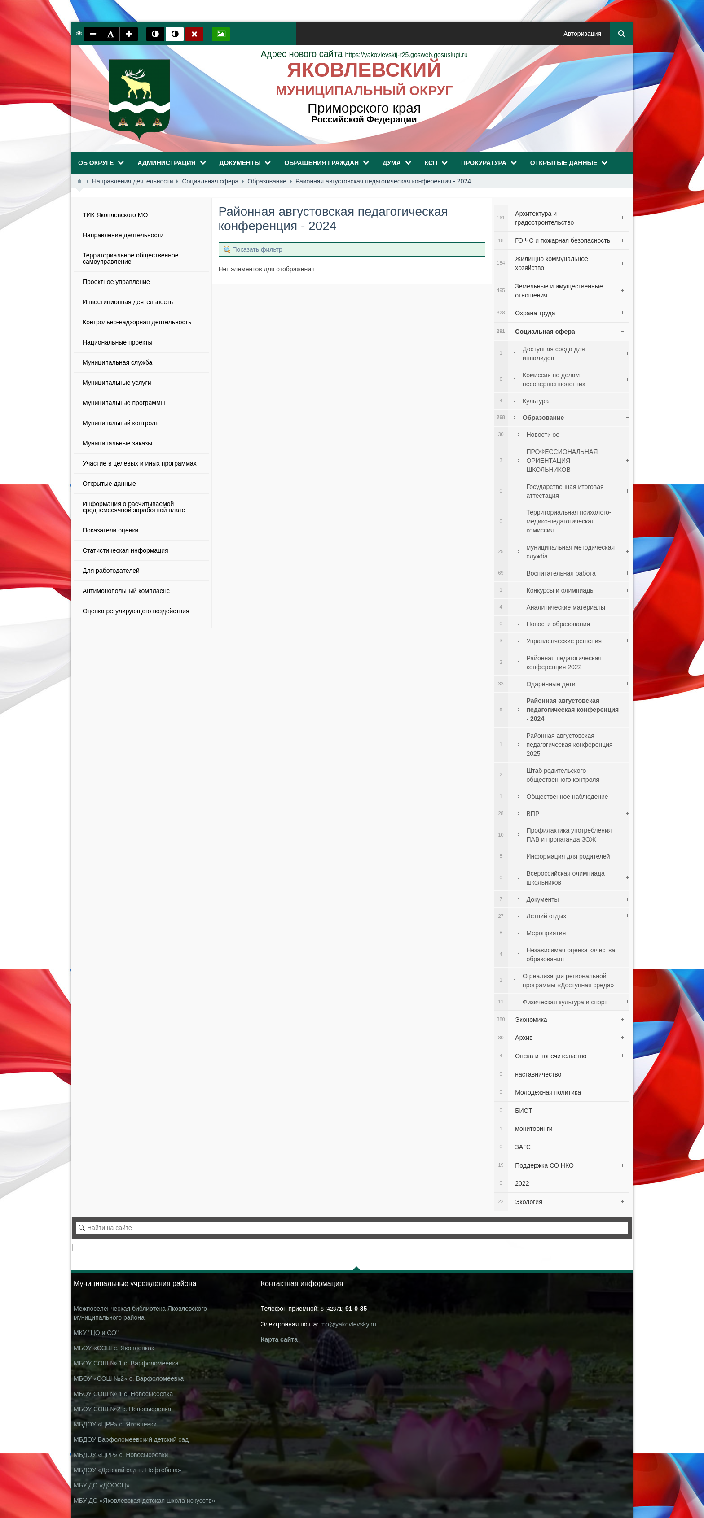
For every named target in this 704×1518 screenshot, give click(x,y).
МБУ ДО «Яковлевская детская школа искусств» (144, 1500)
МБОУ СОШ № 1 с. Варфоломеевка (126, 1363)
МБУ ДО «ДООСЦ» (102, 1485)
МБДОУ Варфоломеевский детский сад (131, 1439)
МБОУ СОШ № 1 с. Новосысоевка (123, 1393)
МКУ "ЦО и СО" (96, 1332)
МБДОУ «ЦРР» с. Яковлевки (115, 1424)
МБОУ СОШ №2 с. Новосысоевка (122, 1409)
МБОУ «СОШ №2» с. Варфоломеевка (129, 1378)
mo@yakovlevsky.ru (348, 1324)
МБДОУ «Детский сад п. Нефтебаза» (127, 1470)
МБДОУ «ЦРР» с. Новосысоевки (121, 1454)
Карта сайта (279, 1339)
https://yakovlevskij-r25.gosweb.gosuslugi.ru (364, 54)
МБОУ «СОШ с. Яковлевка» (114, 1348)
